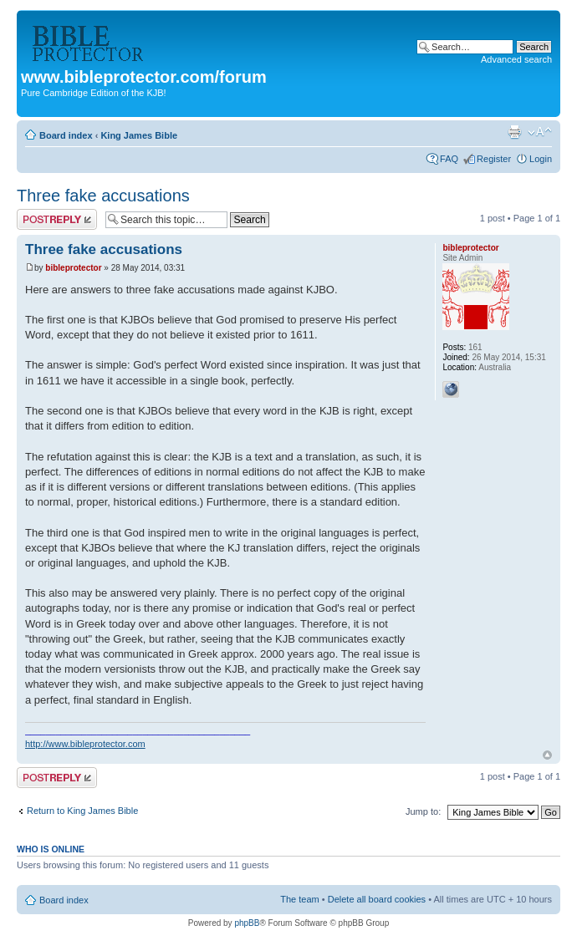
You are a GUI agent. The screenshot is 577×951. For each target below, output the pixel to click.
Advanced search (516, 59)
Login (540, 159)
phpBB (246, 923)
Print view (514, 132)
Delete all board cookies (377, 899)
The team (299, 899)
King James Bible (138, 135)
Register (494, 159)
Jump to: (423, 811)
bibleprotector (73, 267)
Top (547, 755)
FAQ (449, 159)
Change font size (540, 132)
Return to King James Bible (82, 811)
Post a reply (57, 219)
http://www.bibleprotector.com (85, 744)
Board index (66, 135)
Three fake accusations (103, 195)
